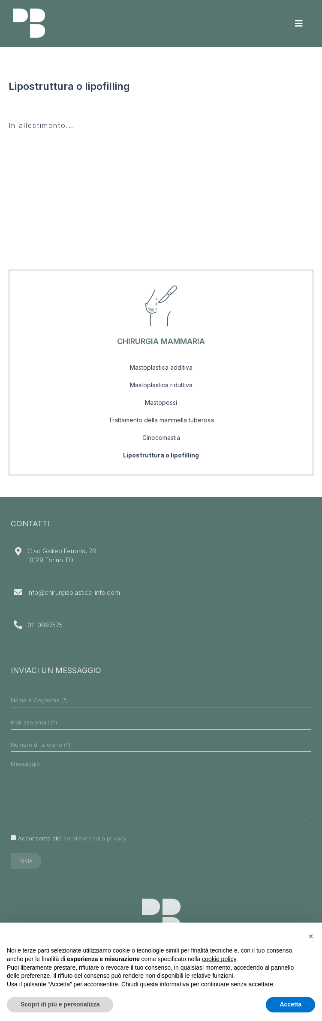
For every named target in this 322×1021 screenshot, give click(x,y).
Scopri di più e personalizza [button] (60, 1004)
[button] (311, 936)
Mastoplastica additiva (161, 367)
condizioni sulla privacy (94, 838)
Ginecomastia (161, 437)
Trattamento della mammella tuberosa (161, 420)
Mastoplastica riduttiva (161, 385)
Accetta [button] (290, 1004)
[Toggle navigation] (299, 23)
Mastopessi (161, 402)
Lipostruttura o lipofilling (161, 455)
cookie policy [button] (219, 959)
